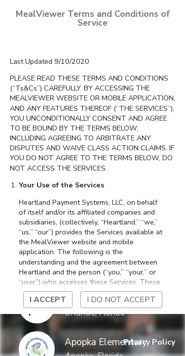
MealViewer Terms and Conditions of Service (93, 18)
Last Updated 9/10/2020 (49, 61)
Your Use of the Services (61, 185)
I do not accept (121, 299)
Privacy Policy (149, 342)
